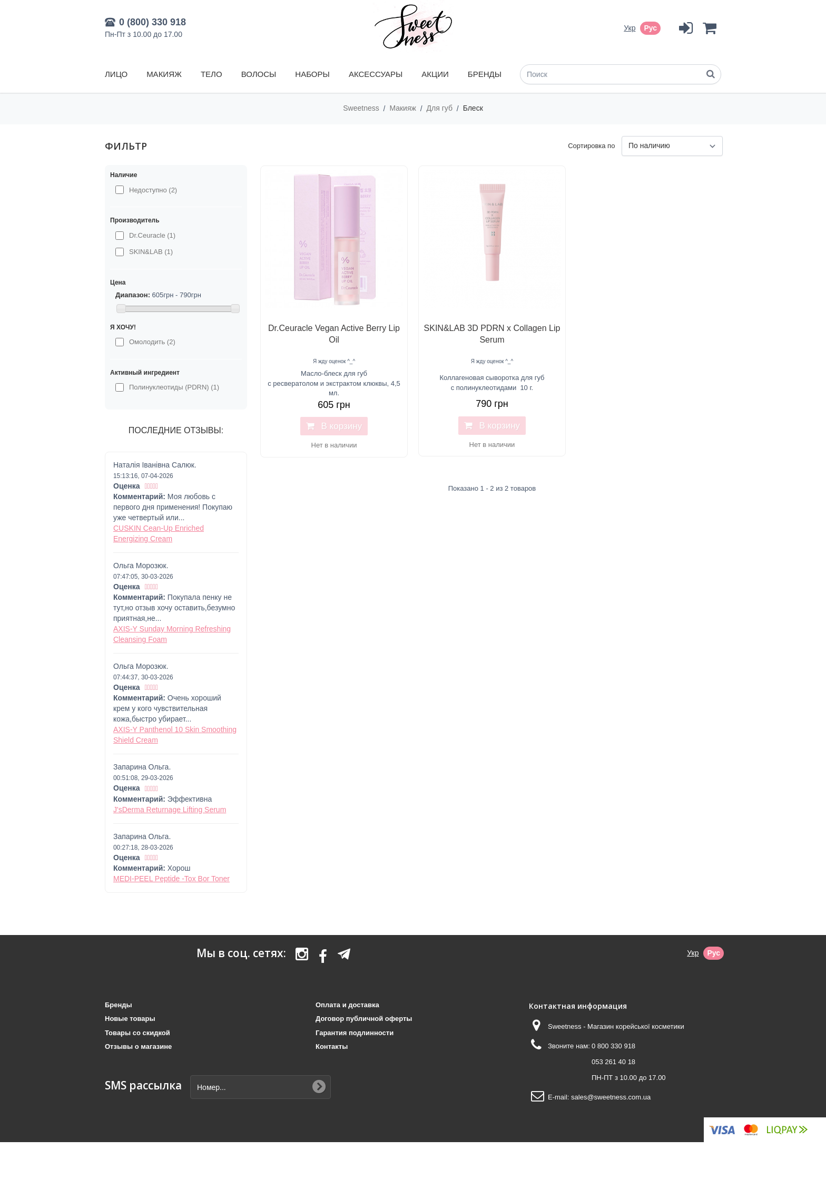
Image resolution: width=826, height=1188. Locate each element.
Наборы (312, 74)
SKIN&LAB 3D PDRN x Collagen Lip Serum (492, 334)
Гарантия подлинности (355, 1033)
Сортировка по (591, 146)
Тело (211, 74)
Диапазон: (132, 295)
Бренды (485, 74)
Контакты (332, 1046)
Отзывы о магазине (138, 1046)
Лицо (116, 74)
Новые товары (130, 1019)
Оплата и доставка (347, 1005)
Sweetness (362, 108)
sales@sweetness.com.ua (611, 1097)
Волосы (259, 74)
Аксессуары (375, 74)
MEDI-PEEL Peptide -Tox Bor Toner (171, 878)
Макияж (164, 74)
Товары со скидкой (137, 1033)
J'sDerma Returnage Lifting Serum (169, 809)
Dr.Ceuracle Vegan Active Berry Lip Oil (334, 334)
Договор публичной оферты (364, 1019)
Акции (434, 74)
